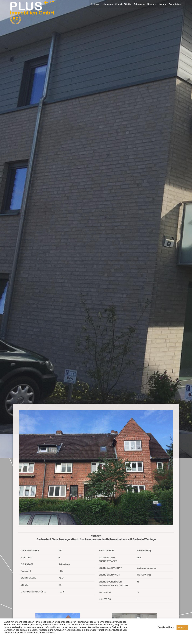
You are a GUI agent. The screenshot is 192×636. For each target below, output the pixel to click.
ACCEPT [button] (182, 627)
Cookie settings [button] (166, 627)
